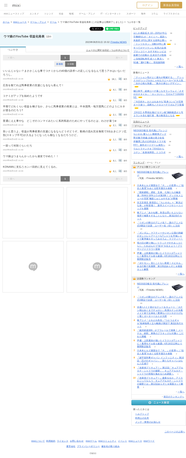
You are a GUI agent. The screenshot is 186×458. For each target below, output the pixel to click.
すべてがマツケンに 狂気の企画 (149, 48)
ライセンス (62, 441)
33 (171, 40)
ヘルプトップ (142, 414)
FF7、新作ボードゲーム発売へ (149, 145)
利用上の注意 (142, 418)
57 (172, 131)
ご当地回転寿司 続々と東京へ (148, 58)
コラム (154, 13)
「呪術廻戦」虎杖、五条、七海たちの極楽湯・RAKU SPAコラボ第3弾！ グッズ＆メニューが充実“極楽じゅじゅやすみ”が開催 (160, 195)
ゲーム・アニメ (87, 13)
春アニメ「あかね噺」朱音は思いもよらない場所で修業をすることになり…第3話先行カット (160, 215)
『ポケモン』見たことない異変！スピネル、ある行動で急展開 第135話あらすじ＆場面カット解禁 (160, 266)
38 (170, 142)
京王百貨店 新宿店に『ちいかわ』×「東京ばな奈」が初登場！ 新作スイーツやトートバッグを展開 (160, 205)
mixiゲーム (91, 441)
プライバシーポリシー (88, 446)
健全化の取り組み (110, 446)
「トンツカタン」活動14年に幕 (149, 44)
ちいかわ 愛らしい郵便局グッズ (149, 134)
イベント (122, 441)
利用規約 (50, 441)
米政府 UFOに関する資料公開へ (150, 40)
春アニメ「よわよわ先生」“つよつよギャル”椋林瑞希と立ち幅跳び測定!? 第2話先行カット (160, 323)
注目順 (70, 64)
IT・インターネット (110, 13)
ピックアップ (140, 28)
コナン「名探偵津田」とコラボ (149, 152)
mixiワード (149, 441)
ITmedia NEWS (118, 42)
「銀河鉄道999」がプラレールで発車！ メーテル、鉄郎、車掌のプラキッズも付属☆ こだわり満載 (160, 333)
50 (168, 149)
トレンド (48, 13)
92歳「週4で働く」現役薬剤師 (149, 62)
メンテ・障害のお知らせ (148, 422)
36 (171, 33)
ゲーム (53, 22)
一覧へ (179, 66)
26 (169, 145)
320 (168, 138)
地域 (71, 13)
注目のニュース (141, 121)
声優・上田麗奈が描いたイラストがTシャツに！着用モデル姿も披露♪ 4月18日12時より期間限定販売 (159, 256)
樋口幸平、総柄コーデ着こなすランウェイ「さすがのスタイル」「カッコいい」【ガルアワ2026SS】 (158, 94)
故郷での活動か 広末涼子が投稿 (149, 55)
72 (170, 48)
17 (170, 52)
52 (169, 62)
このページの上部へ (175, 431)
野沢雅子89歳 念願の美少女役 (148, 137)
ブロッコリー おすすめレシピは (149, 51)
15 (168, 59)
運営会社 (70, 446)
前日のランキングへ (174, 396)
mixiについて (38, 441)
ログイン (147, 5)
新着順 (59, 64)
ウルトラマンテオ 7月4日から (148, 148)
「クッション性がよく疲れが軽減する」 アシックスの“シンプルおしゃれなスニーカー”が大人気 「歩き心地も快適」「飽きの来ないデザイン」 (159, 80)
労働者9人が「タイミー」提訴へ (150, 36)
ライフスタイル (171, 13)
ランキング (139, 162)
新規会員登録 (171, 5)
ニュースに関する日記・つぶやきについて (108, 50)
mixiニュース (20, 22)
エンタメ (34, 13)
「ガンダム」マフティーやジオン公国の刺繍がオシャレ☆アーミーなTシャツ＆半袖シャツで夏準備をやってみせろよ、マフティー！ (160, 236)
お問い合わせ (77, 441)
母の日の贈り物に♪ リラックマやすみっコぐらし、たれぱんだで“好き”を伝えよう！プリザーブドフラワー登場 (160, 246)
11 (170, 134)
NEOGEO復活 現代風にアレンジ (150, 130)
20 (170, 152)
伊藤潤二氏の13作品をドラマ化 (149, 141)
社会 (61, 13)
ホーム (6, 22)
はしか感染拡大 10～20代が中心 (150, 33)
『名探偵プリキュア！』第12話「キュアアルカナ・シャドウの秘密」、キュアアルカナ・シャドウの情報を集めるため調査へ (160, 370)
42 (170, 55)
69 (171, 37)
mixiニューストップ (14, 13)
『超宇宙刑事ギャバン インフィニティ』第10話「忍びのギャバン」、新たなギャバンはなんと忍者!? (160, 360)
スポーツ (131, 13)
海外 (143, 13)
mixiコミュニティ (107, 441)
